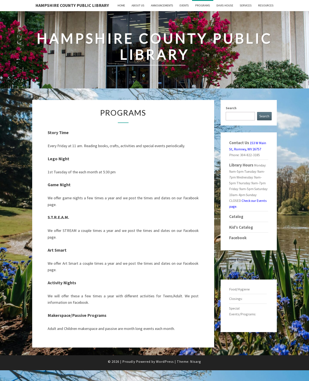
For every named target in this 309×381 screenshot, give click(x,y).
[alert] (249, 270)
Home (121, 5)
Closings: (235, 298)
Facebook (238, 237)
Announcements (162, 5)
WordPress (165, 361)
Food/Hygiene (239, 289)
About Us (138, 5)
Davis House (225, 5)
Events (184, 5)
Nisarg (195, 361)
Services (246, 5)
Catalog (236, 216)
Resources (266, 5)
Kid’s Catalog (241, 227)
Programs (202, 5)
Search (231, 108)
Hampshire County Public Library (72, 5)
